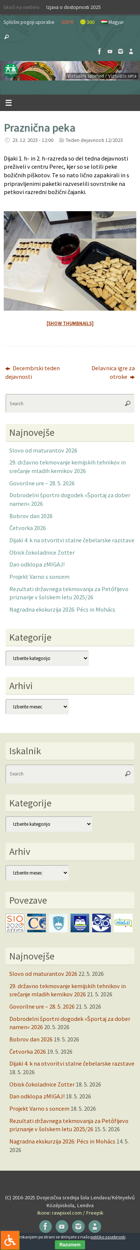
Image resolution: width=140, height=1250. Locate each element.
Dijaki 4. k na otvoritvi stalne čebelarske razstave (71, 540)
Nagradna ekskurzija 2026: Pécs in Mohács (62, 609)
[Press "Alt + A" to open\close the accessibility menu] (10, 1240)
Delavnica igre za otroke (113, 372)
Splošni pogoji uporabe (29, 22)
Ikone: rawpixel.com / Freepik (70, 1212)
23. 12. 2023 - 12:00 (32, 140)
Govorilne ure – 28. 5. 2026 (42, 483)
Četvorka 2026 (27, 528)
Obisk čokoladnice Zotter (42, 552)
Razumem (70, 1244)
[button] (70, 70)
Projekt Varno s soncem (39, 576)
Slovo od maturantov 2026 (43, 450)
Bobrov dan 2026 (31, 516)
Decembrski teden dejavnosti (32, 372)
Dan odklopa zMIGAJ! (37, 564)
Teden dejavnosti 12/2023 (94, 140)
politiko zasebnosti (107, 1237)
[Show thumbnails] (70, 323)
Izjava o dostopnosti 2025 (73, 7)
